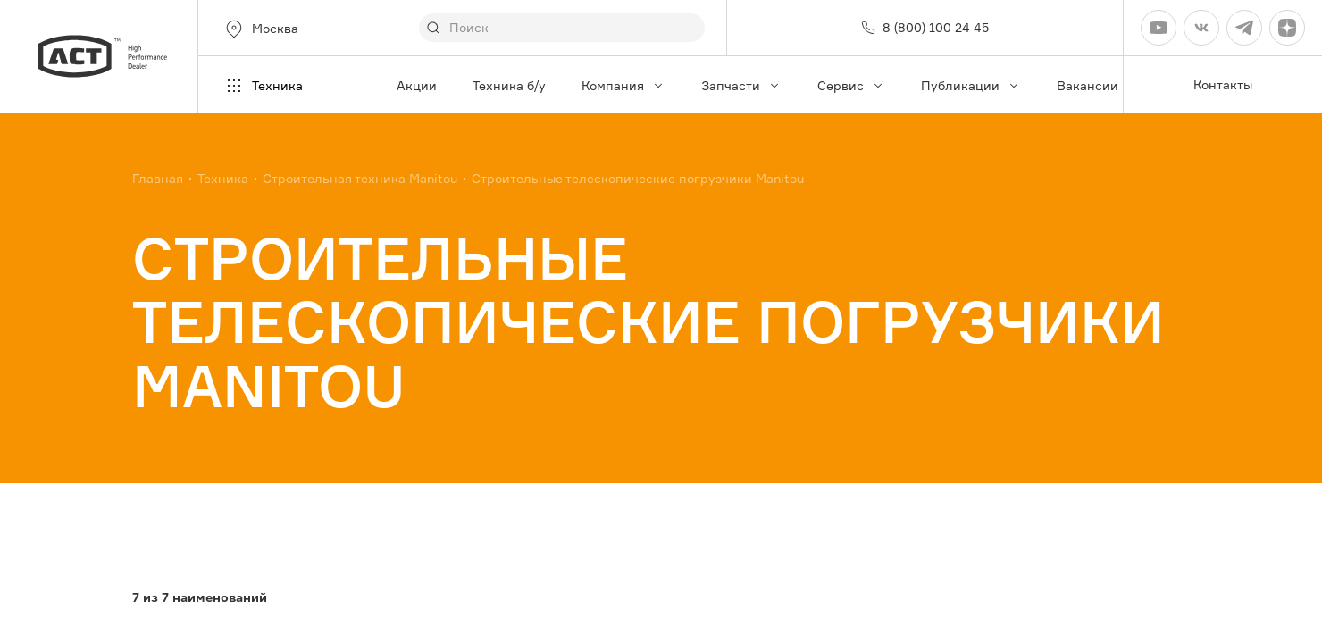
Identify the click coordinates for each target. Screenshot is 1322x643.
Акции (417, 85)
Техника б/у (509, 85)
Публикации (971, 85)
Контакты (1222, 84)
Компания (623, 85)
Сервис (851, 85)
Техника (263, 85)
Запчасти (741, 85)
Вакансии (1087, 85)
